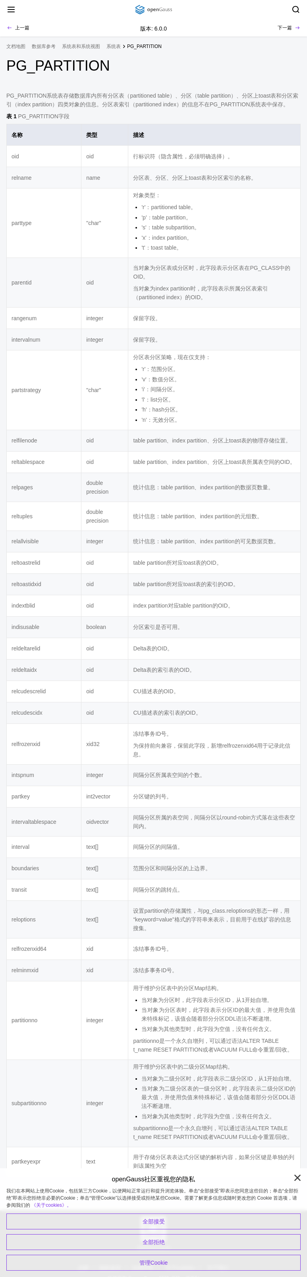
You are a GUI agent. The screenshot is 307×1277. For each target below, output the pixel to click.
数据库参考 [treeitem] (44, 46)
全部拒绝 (154, 1242)
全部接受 (154, 1221)
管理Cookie (153, 1263)
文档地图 (15, 46)
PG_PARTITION (144, 46)
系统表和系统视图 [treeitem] (81, 46)
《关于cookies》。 (51, 1205)
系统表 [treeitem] (113, 46)
